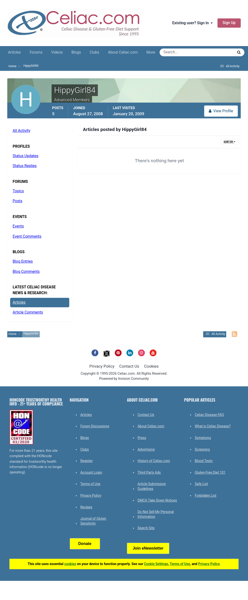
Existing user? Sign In (192, 23)
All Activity (21, 131)
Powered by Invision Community (124, 379)
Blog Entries (23, 261)
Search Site (146, 528)
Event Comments (27, 236)
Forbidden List (205, 495)
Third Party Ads (149, 472)
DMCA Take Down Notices (157, 500)
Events (18, 226)
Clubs (94, 52)
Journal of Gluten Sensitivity (93, 521)
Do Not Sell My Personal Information (156, 514)
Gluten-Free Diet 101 (210, 472)
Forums (36, 52)
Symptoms (203, 438)
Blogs (76, 52)
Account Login (91, 472)
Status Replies (25, 166)
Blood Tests (203, 461)
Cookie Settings (156, 564)
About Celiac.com (123, 52)
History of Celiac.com (154, 461)
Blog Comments (26, 271)
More (151, 52)
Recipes (86, 507)
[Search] (179, 52)
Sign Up (229, 23)
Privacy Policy (101, 366)
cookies (70, 564)
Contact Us (129, 366)
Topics (18, 191)
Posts (17, 201)
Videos (57, 52)
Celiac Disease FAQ (209, 415)
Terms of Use (90, 484)
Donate (84, 544)
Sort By (229, 141)
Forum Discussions (94, 426)
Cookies (151, 366)
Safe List (201, 484)
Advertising (146, 449)
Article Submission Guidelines (152, 486)
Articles (14, 52)
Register (86, 461)
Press (142, 438)
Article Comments (28, 312)
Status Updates (25, 156)
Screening (202, 449)
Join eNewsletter (148, 548)
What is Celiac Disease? (213, 426)
